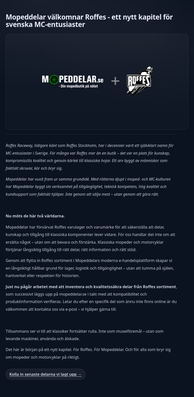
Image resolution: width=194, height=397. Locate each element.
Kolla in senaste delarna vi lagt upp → (45, 374)
